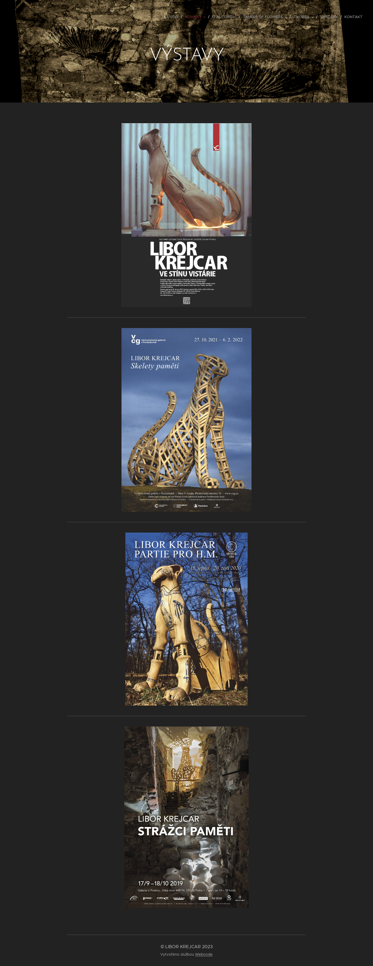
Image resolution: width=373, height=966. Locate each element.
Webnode (204, 954)
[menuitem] (174, 16)
